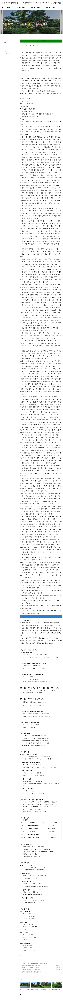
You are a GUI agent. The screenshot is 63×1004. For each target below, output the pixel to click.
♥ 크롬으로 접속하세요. (6, 53)
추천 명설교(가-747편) (35, 8)
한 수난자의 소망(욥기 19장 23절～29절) (30, 971)
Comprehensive (34, 963)
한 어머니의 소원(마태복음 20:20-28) (30, 967)
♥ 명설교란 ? (4, 51)
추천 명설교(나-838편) (50, 8)
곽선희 (8, 8)
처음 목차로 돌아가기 (41, 41)
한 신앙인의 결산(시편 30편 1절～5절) (30, 973)
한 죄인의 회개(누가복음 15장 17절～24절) (31, 965)
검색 (57, 3)
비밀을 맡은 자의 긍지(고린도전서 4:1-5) (30, 969)
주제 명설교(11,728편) (19, 8)
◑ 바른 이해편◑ (25, 963)
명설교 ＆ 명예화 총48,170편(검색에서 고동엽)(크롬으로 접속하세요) (31, 3)
